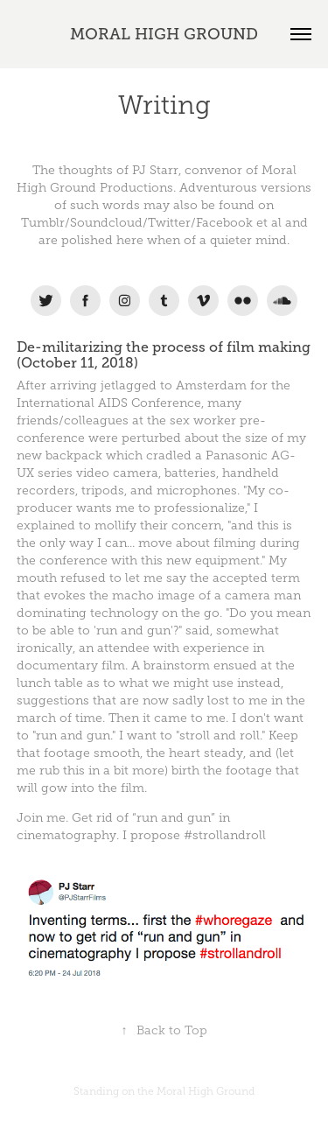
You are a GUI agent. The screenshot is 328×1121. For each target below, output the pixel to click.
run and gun (133, 630)
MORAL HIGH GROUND (164, 34)
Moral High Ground (206, 1091)
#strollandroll (225, 835)
